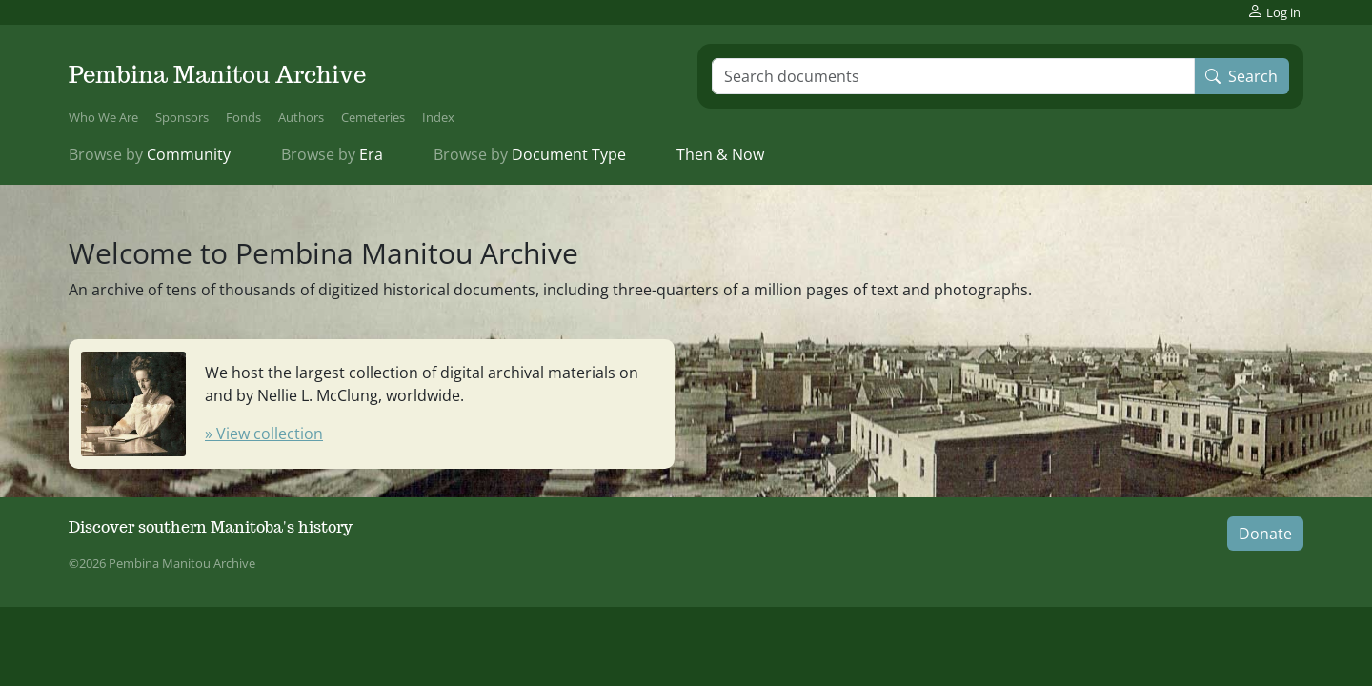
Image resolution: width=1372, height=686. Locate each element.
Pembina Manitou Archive (217, 75)
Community (150, 154)
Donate (1265, 533)
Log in (1274, 12)
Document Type (530, 154)
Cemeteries (373, 117)
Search (1241, 76)
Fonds (243, 117)
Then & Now (720, 154)
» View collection (264, 433)
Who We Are (103, 117)
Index (438, 117)
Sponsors (182, 117)
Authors (301, 117)
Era (332, 154)
